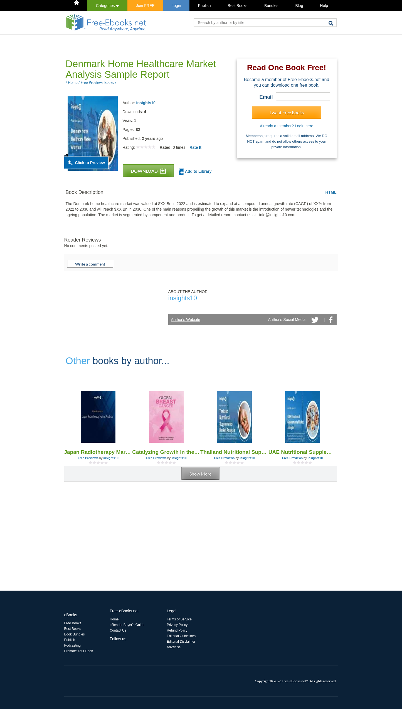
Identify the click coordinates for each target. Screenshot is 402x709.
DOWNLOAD (148, 171)
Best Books (237, 5)
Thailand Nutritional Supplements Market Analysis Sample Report (234, 452)
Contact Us (118, 630)
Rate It (195, 147)
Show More (200, 473)
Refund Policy (177, 630)
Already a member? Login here (286, 126)
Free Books (72, 623)
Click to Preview (90, 162)
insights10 (146, 103)
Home (114, 619)
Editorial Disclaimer (181, 642)
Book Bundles (74, 634)
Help (324, 5)
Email (266, 97)
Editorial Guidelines (181, 636)
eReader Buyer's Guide (127, 625)
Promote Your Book (78, 651)
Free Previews (88, 458)
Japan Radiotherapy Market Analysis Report (98, 452)
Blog (299, 5)
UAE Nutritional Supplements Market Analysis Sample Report (302, 452)
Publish (204, 5)
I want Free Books (287, 112)
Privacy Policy (177, 625)
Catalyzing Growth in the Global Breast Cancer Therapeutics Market (166, 452)
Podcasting (72, 645)
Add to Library (195, 172)
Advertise (174, 647)
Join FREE (145, 5)
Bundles (271, 5)
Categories (107, 5)
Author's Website (185, 319)
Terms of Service (179, 619)
